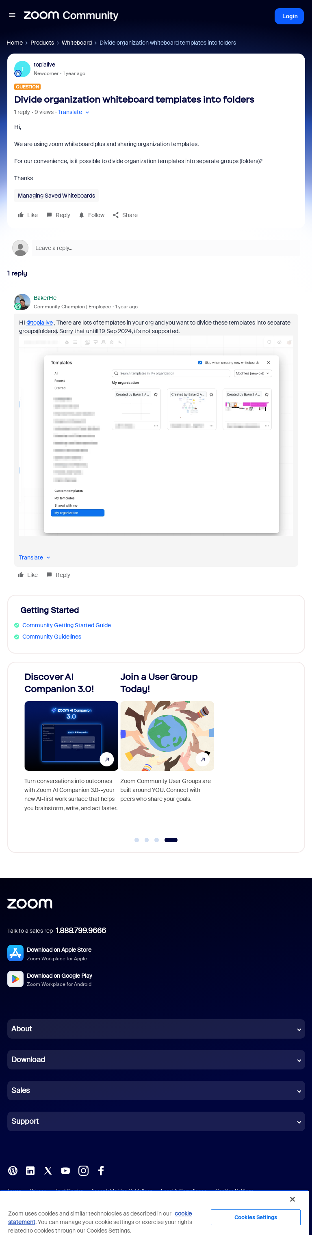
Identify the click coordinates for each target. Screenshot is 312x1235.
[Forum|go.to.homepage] (71, 16)
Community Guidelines (51, 636)
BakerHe (45, 297)
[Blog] (12, 1170)
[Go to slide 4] (171, 840)
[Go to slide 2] (146, 840)
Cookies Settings (255, 1217)
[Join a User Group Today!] (167, 754)
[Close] (292, 1199)
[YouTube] (65, 1170)
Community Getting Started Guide (66, 625)
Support (25, 1121)
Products (42, 42)
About (21, 1029)
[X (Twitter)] (48, 1170)
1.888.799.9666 (81, 931)
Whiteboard (77, 42)
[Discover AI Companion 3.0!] (71, 754)
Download (28, 1060)
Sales (20, 1090)
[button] (12, 16)
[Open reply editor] (156, 248)
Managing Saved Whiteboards (56, 195)
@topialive (39, 322)
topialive (44, 64)
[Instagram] (83, 1170)
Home (14, 42)
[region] (154, 1212)
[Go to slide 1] (137, 840)
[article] (156, 437)
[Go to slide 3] (156, 840)
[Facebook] (100, 1170)
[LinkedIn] (30, 1170)
